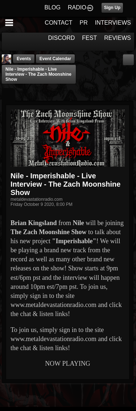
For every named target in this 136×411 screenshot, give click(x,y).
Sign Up (112, 7)
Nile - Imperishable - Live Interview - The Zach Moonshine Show (38, 74)
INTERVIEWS (113, 23)
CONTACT (58, 23)
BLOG (53, 7)
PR (83, 23)
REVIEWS (117, 38)
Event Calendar (55, 58)
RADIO (77, 7)
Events (24, 58)
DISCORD (61, 38)
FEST (89, 38)
